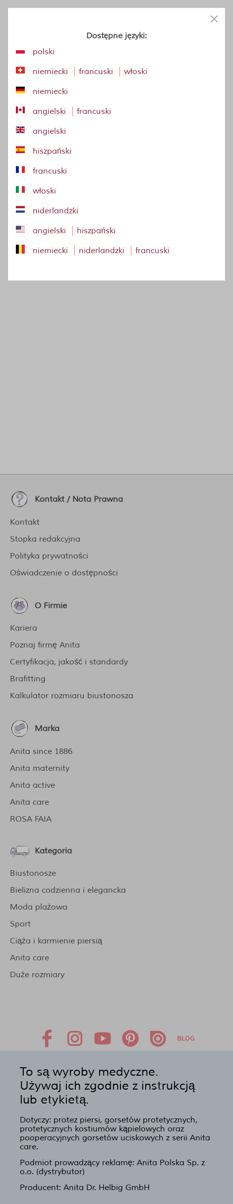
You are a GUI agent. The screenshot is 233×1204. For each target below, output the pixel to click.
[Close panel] (214, 19)
